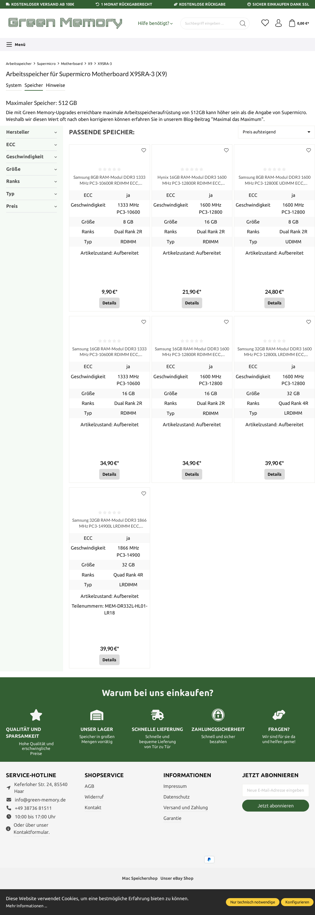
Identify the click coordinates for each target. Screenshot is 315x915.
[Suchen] (238, 23)
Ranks (31, 181)
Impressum (175, 790)
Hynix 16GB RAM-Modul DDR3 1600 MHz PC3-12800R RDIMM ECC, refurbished (191, 181)
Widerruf (94, 801)
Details (109, 304)
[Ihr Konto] (276, 23)
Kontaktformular (31, 836)
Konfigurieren (297, 902)
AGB (89, 790)
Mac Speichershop (137, 883)
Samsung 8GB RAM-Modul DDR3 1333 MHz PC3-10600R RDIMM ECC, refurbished (109, 181)
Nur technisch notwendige (252, 902)
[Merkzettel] (261, 23)
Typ (31, 193)
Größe (31, 169)
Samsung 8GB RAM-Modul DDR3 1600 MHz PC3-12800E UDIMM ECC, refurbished (274, 181)
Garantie (172, 822)
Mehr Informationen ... (29, 905)
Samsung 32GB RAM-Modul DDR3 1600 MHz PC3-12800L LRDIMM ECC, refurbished (274, 354)
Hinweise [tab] (55, 85)
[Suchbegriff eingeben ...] (206, 23)
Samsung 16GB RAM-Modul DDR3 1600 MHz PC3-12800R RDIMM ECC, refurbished (192, 354)
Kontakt (93, 812)
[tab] (14, 85)
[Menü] (15, 44)
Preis (31, 206)
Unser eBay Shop (179, 883)
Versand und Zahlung (185, 812)
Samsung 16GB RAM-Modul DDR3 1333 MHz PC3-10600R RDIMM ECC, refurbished (109, 354)
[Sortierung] (276, 132)
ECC (31, 144)
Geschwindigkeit (31, 156)
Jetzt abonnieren (276, 810)
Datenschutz (176, 801)
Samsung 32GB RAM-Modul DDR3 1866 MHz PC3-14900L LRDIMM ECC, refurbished (109, 527)
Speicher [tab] (34, 85)
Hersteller (31, 132)
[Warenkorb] (298, 23)
